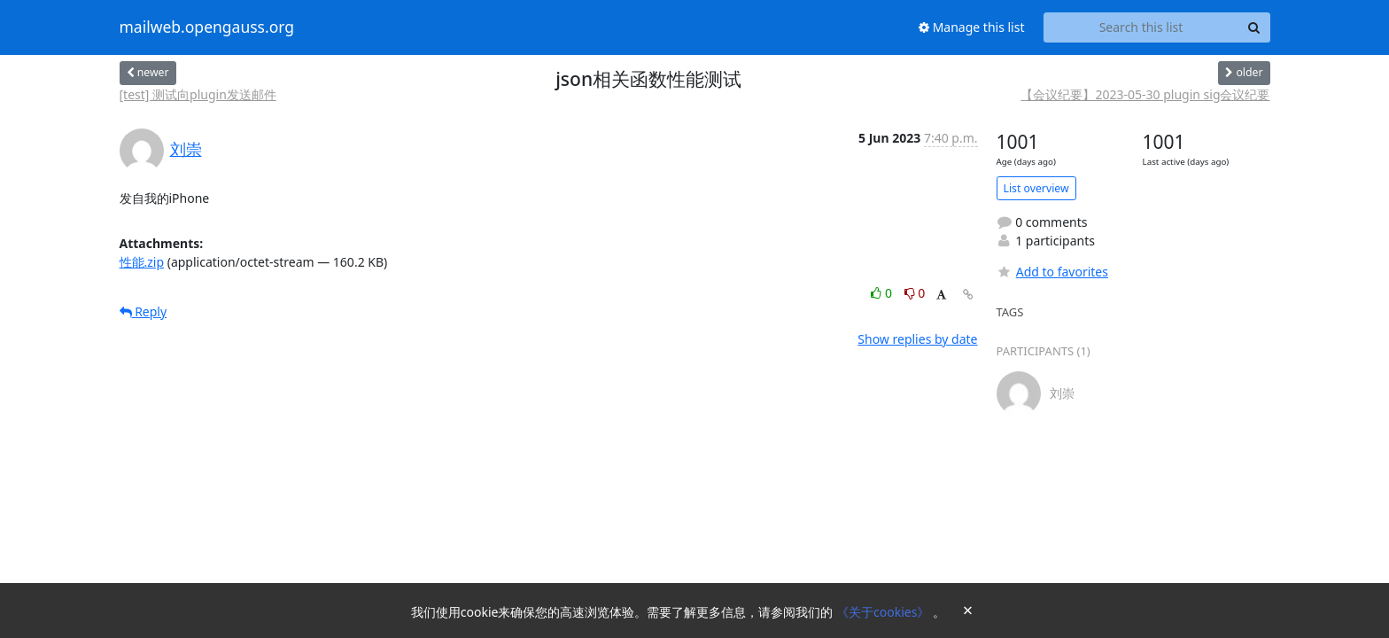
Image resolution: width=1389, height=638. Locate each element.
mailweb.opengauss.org (207, 27)
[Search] (1254, 27)
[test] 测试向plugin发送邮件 (198, 94)
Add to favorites (1052, 271)
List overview (1036, 188)
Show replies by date (917, 339)
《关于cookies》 (884, 611)
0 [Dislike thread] (915, 292)
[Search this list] (1141, 27)
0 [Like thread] (883, 292)
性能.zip (142, 261)
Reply (143, 311)
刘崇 (186, 149)
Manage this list (972, 27)
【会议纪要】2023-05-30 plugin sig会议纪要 (1144, 94)
